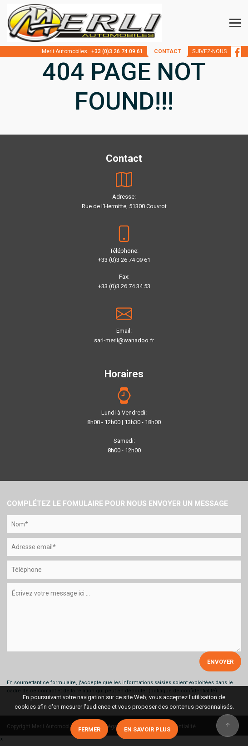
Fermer (89, 729)
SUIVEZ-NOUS (216, 51)
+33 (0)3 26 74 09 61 (117, 51)
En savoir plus (147, 729)
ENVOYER (220, 661)
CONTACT (167, 51)
